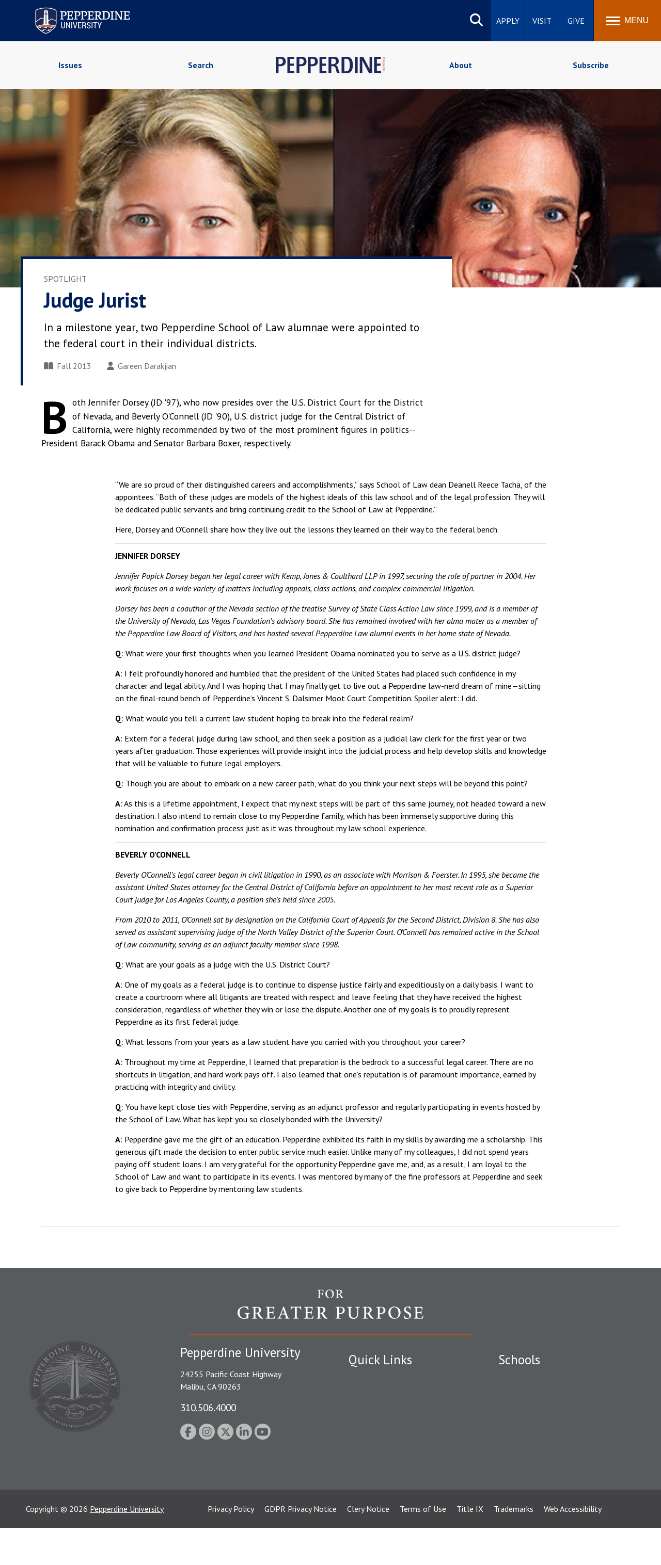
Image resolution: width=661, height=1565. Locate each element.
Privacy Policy (231, 1546)
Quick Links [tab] (380, 1359)
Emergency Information (389, 1415)
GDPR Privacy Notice (300, 1546)
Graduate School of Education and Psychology (558, 1438)
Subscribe (591, 65)
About (460, 65)
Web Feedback (373, 1504)
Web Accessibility (573, 1546)
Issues (70, 65)
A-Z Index (365, 1468)
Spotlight (65, 278)
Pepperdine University (127, 1546)
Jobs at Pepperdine (381, 1433)
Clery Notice (368, 1546)
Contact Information (385, 1451)
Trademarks (513, 1546)
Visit (542, 20)
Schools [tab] (519, 1359)
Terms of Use (423, 1546)
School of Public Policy (538, 1461)
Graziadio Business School (543, 1415)
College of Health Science (543, 1479)
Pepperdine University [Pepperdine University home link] (70, 9)
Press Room (369, 1486)
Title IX (470, 1546)
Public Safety (372, 1379)
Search (200, 65)
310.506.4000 (208, 1407)
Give (576, 20)
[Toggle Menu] (627, 20)
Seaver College (524, 1379)
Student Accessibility (384, 1397)
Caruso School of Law (536, 1397)
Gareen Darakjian (141, 366)
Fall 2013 (67, 366)
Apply (508, 20)
